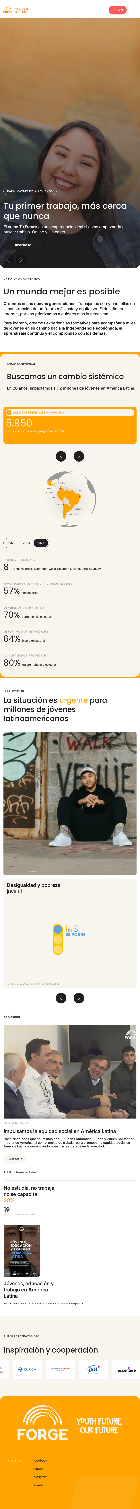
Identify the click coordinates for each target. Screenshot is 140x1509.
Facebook (40, 1460)
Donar (118, 10)
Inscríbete (23, 245)
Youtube (38, 1469)
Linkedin (38, 1485)
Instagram (40, 1477)
